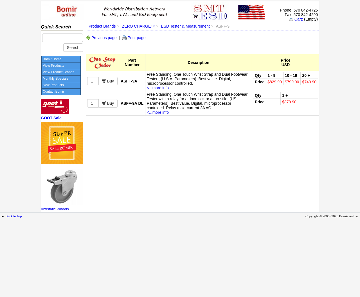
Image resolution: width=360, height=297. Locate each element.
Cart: (298, 19)
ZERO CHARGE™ (138, 26)
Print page (137, 37)
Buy (110, 81)
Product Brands (102, 26)
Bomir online (348, 216)
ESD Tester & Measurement (185, 26)
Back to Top (14, 216)
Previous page (104, 37)
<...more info (158, 88)
